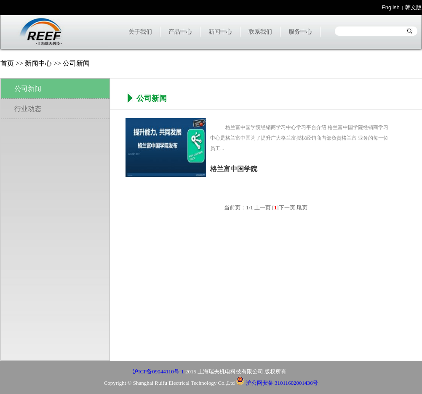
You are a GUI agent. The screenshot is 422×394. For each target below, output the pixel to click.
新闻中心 (220, 32)
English (391, 7)
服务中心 (300, 32)
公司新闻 (27, 88)
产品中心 (180, 32)
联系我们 (260, 32)
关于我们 (140, 32)
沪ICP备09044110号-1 (158, 371)
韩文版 (413, 7)
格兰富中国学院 (233, 168)
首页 (7, 63)
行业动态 (27, 108)
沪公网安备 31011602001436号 (277, 383)
